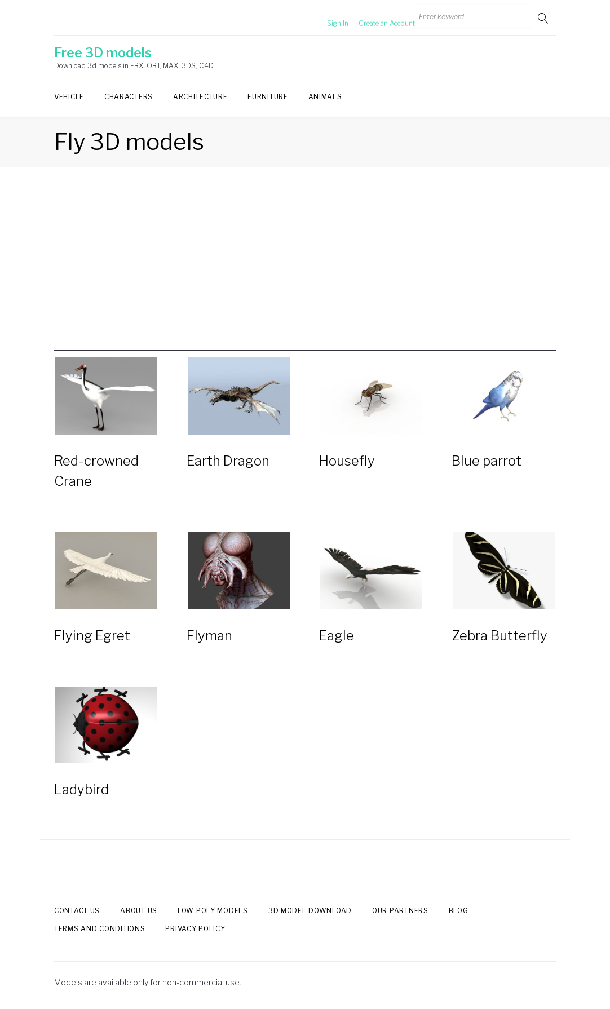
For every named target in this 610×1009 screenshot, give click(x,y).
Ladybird (81, 789)
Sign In (324, 18)
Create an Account (373, 18)
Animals (325, 96)
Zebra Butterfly (499, 635)
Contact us (77, 910)
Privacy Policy (195, 929)
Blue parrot (486, 461)
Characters (128, 96)
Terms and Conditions (99, 929)
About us (138, 910)
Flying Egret (92, 635)
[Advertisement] (305, 272)
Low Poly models (213, 910)
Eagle (336, 635)
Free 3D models (103, 53)
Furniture (267, 96)
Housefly (347, 461)
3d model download (310, 910)
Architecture (200, 96)
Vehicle (69, 96)
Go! (544, 18)
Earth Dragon (228, 461)
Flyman (209, 635)
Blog (458, 910)
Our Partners (400, 910)
